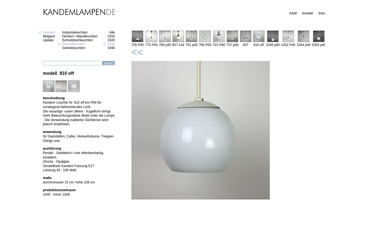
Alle (112, 32)
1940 (111, 48)
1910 (111, 36)
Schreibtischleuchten (77, 40)
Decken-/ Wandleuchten (80, 36)
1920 (111, 40)
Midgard (49, 36)
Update (48, 40)
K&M (293, 13)
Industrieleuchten (74, 32)
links (321, 13)
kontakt (307, 13)
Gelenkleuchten (73, 48)
